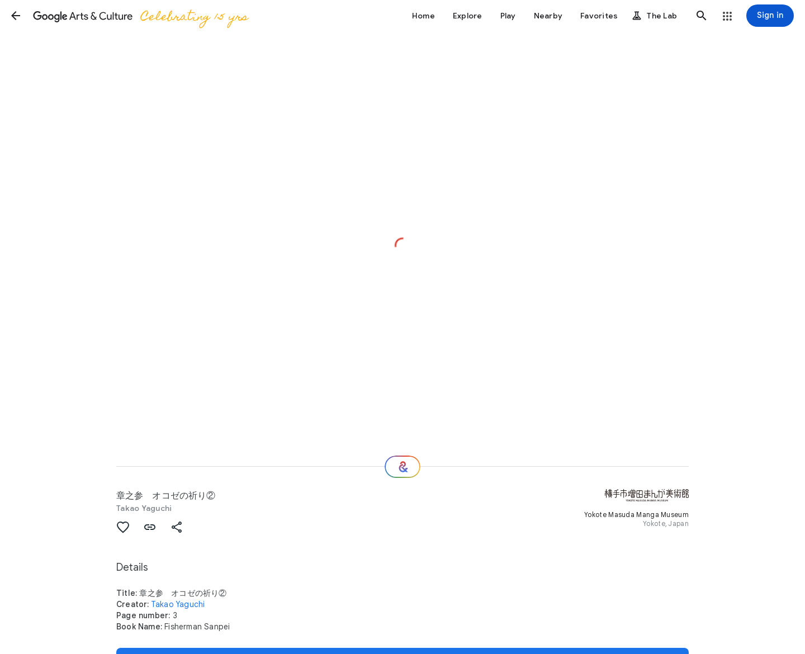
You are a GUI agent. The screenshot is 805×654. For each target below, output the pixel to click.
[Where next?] (402, 467)
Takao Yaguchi (144, 508)
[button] (15, 15)
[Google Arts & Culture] (140, 15)
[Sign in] (770, 15)
